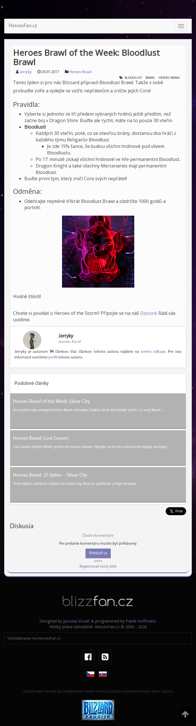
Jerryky (26, 72)
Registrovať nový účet (98, 566)
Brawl (150, 78)
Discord (148, 313)
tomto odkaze (153, 352)
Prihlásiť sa (98, 553)
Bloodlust (133, 78)
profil (52, 357)
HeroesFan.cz (23, 26)
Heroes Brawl (80, 72)
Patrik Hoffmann (141, 621)
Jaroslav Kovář (76, 621)
